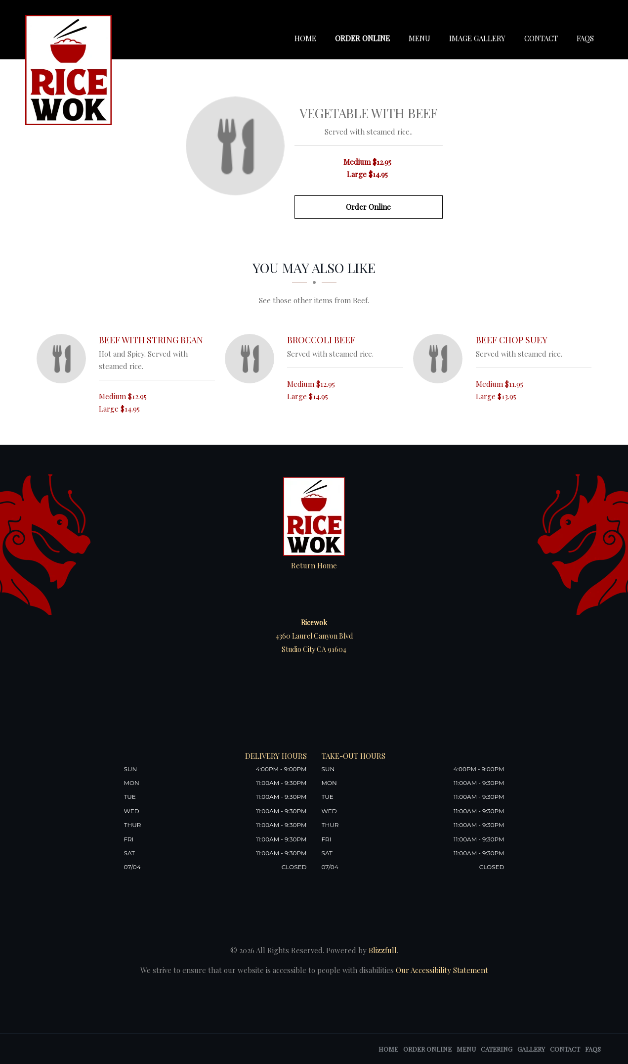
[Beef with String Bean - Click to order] (64, 358)
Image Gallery (477, 38)
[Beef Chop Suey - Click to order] (440, 358)
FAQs (585, 38)
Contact (541, 38)
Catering (496, 1049)
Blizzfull (383, 950)
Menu (419, 38)
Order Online (362, 38)
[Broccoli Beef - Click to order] (252, 358)
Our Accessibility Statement (441, 970)
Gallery (531, 1049)
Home (305, 38)
